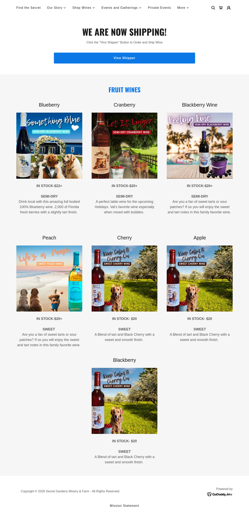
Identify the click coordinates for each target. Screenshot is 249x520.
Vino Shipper (124, 58)
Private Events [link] (159, 7)
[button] (56, 7)
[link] (221, 8)
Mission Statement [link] (124, 505)
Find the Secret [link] (28, 7)
